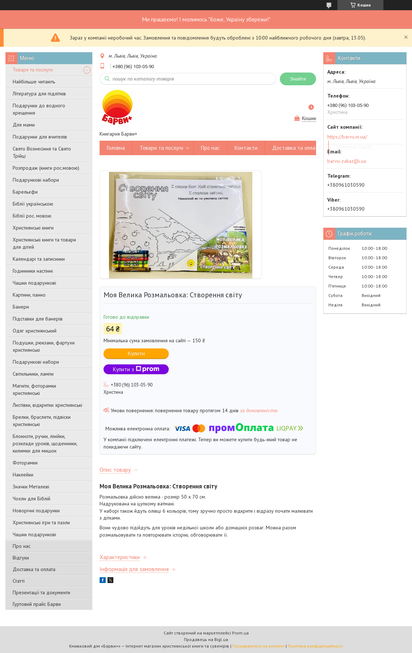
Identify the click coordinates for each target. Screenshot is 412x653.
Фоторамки (25, 462)
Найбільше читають (34, 81)
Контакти (246, 147)
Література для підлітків (39, 93)
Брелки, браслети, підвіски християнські (42, 420)
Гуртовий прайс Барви (37, 604)
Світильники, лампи (33, 374)
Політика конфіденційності (315, 646)
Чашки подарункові (34, 283)
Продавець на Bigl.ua (206, 639)
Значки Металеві (31, 486)
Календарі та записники (39, 259)
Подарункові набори (36, 180)
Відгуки (21, 557)
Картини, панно (29, 295)
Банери (21, 306)
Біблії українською (33, 204)
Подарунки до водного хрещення (39, 109)
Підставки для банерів (38, 318)
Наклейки (23, 474)
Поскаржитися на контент (258, 646)
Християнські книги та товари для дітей (44, 243)
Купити (136, 353)
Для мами (24, 124)
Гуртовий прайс (354, 147)
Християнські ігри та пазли (41, 522)
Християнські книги (33, 227)
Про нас (21, 546)
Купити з (136, 369)
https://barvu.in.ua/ (347, 136)
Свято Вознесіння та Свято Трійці (42, 152)
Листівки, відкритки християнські (47, 405)
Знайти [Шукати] (298, 79)
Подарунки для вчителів (40, 136)
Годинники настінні (33, 271)
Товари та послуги (33, 69)
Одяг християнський (34, 330)
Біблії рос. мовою (32, 215)
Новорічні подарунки (36, 510)
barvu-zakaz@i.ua (346, 161)
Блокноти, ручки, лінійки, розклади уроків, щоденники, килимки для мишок (45, 443)
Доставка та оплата (34, 569)
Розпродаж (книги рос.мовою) (46, 168)
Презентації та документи (41, 592)
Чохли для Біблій (31, 498)
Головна (116, 147)
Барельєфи (25, 192)
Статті (19, 581)
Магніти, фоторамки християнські (34, 389)
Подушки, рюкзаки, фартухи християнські (44, 346)
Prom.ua (240, 633)
